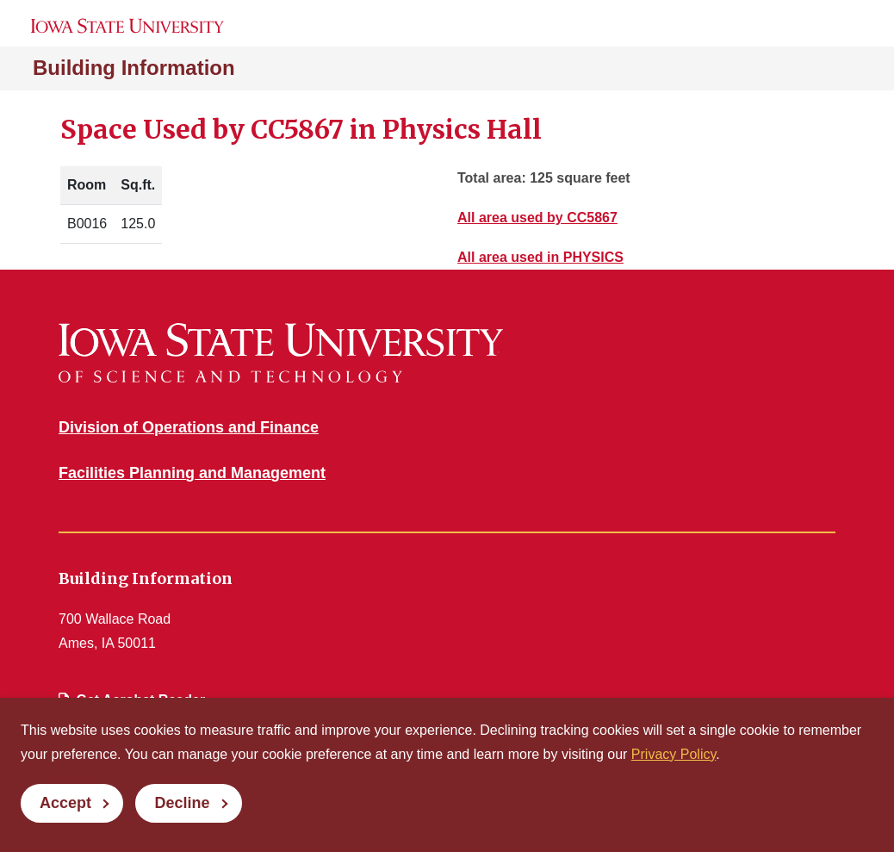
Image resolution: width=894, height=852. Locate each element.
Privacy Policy (673, 754)
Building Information (134, 67)
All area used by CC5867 (537, 217)
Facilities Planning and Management (192, 473)
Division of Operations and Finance (189, 427)
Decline (181, 803)
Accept (65, 803)
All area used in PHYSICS (540, 257)
